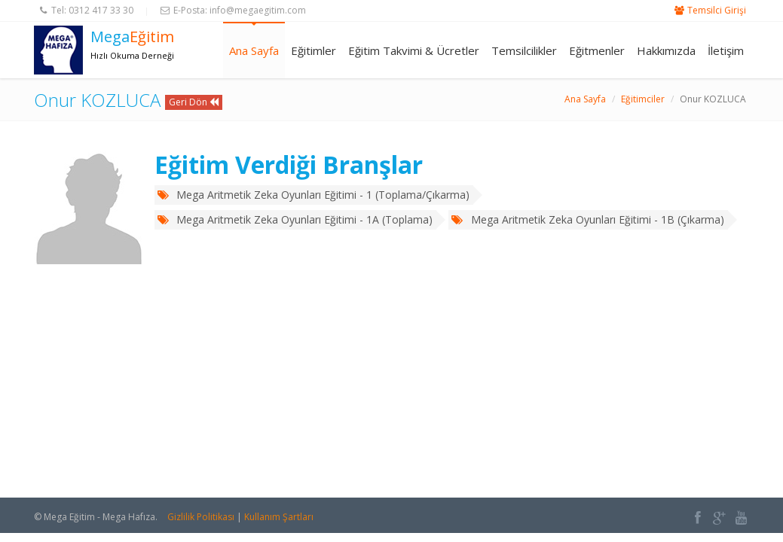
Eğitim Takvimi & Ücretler (413, 50)
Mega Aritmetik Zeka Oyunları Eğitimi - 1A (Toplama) (295, 219)
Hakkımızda (666, 50)
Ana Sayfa (254, 50)
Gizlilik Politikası (200, 516)
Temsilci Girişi (716, 10)
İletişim (726, 50)
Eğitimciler (643, 99)
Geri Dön (194, 102)
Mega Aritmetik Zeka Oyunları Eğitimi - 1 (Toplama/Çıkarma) (313, 194)
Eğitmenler (597, 50)
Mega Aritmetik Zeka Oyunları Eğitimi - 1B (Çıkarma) (587, 219)
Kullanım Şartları (279, 516)
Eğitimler (313, 50)
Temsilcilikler (524, 50)
